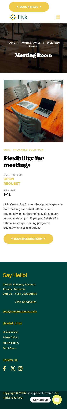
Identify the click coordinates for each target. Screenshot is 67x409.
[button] (29, 7)
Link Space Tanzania (40, 393)
